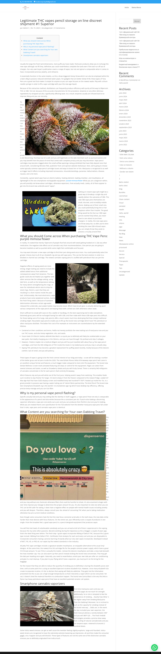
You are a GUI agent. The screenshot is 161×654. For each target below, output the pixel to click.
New (120, 237)
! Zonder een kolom (126, 172)
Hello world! (123, 83)
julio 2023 (122, 131)
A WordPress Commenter (128, 80)
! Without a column (126, 168)
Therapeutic (123, 261)
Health (121, 210)
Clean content (124, 199)
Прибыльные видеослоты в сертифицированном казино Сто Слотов (129, 52)
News (121, 240)
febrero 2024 (124, 110)
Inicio (127, 8)
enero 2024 (123, 114)
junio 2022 (123, 145)
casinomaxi (123, 196)
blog (120, 189)
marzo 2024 (123, 107)
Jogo (120, 227)
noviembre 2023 (125, 120)
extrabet (122, 206)
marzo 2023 (123, 141)
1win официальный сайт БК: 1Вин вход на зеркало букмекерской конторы (129, 34)
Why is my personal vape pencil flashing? (38, 47)
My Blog (122, 234)
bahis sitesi (123, 185)
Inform (121, 223)
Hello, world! (123, 213)
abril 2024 (123, 103)
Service (121, 254)
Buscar (137, 21)
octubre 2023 (124, 124)
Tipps (121, 265)
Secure (121, 251)
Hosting (122, 216)
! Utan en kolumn (125, 165)
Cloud (121, 203)
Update (122, 275)
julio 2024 (122, 93)
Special (121, 258)
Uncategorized (47, 28)
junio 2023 (123, 134)
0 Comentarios (59, 28)
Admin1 (26, 28)
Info (120, 220)
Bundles (122, 192)
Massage (122, 230)
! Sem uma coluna (125, 158)
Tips (120, 268)
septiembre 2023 (125, 127)
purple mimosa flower (74, 181)
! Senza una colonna (126, 161)
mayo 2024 (123, 100)
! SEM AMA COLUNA (126, 154)
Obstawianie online (126, 244)
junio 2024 (123, 96)
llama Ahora (136, 8)
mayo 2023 (123, 138)
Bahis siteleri (124, 182)
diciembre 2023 (125, 117)
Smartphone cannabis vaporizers (35, 55)
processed (123, 247)
